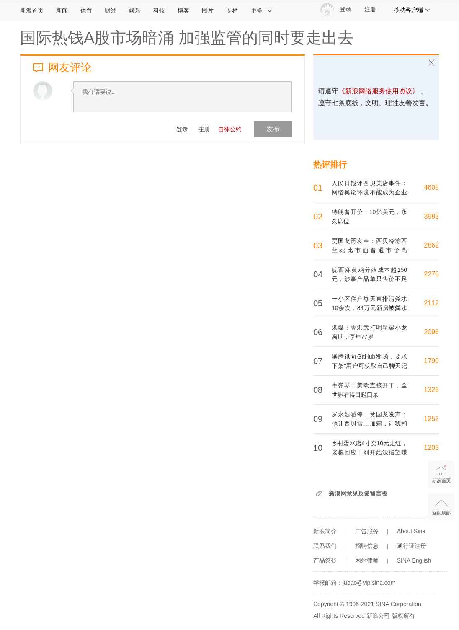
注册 (370, 9)
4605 (431, 187)
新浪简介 (325, 531)
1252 (431, 418)
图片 (208, 10)
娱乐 (135, 10)
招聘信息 (367, 545)
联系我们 (325, 545)
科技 (159, 10)
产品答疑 (325, 560)
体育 (86, 10)
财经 (110, 10)
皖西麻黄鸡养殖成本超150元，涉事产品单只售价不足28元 (369, 279)
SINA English (414, 560)
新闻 (62, 10)
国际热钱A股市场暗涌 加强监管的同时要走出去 (186, 37)
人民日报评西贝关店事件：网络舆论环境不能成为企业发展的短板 (369, 192)
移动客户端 (412, 9)
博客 (183, 10)
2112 (431, 303)
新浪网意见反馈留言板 (358, 493)
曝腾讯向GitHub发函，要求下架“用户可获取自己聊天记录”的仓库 (369, 365)
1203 (431, 447)
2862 (431, 245)
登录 (182, 129)
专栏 (232, 10)
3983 (431, 216)
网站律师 (367, 560)
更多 (262, 10)
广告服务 (367, 531)
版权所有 (403, 615)
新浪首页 (32, 10)
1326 (431, 389)
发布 (273, 128)
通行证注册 (411, 545)
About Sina (411, 531)
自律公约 (230, 129)
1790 (431, 360)
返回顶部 (441, 506)
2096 (431, 332)
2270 (431, 274)
